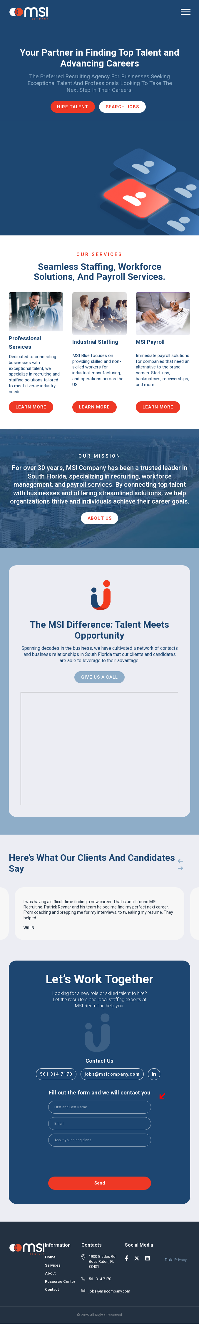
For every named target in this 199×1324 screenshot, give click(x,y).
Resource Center (60, 1281)
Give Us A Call (99, 677)
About (50, 1273)
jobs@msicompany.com (112, 1074)
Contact (52, 1289)
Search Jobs (122, 106)
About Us (100, 518)
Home (50, 1257)
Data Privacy (176, 1260)
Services (53, 1265)
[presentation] (93, 1161)
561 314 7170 (56, 1074)
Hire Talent (72, 106)
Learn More (31, 407)
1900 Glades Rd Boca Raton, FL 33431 (102, 1261)
